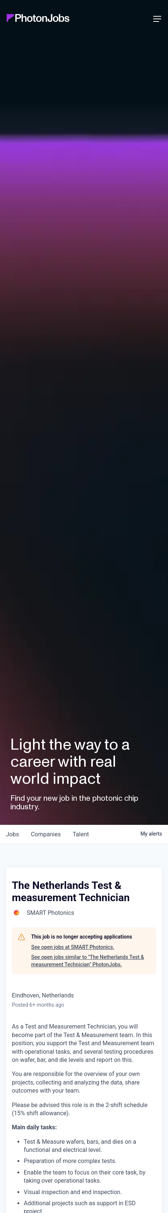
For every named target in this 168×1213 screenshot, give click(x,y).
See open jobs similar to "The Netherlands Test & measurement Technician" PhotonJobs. (87, 960)
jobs (12, 834)
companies (46, 834)
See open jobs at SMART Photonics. (72, 947)
